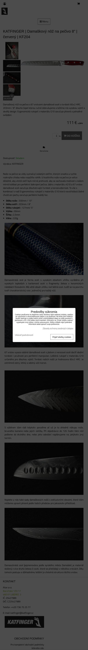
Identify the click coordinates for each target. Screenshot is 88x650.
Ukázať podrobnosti (24, 335)
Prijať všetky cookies (61, 337)
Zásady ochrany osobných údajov (58, 328)
